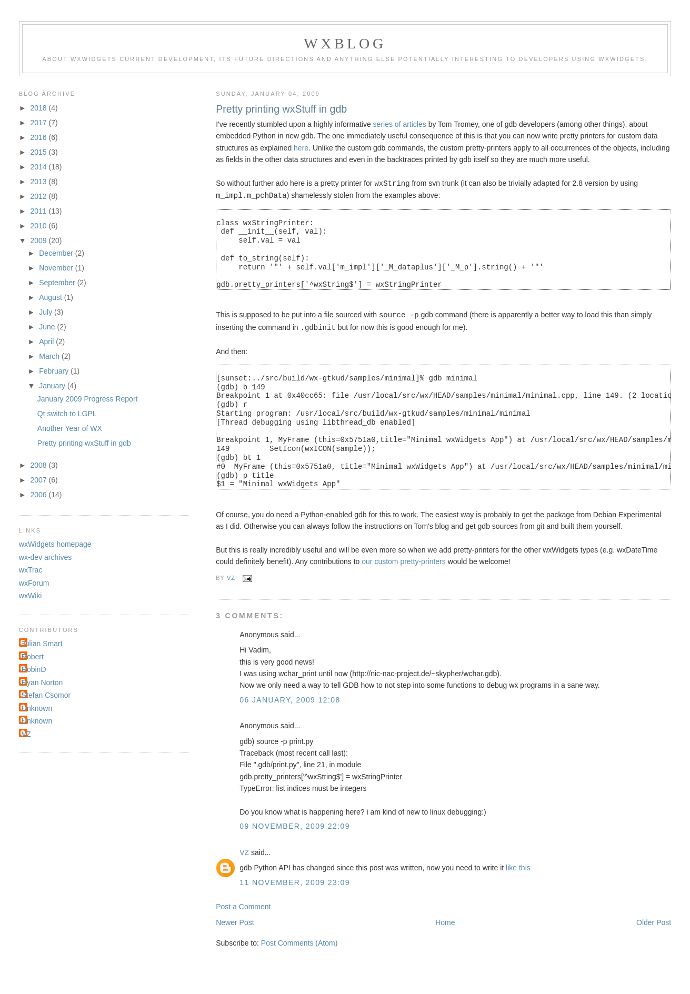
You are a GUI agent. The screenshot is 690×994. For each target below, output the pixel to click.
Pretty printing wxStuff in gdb (84, 443)
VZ (244, 850)
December (57, 253)
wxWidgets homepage (55, 544)
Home (445, 920)
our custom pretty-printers (404, 559)
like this (518, 865)
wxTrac (31, 570)
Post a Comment (243, 904)
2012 (39, 196)
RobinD (34, 669)
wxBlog (345, 43)
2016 (39, 137)
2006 (39, 494)
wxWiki (30, 595)
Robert (33, 656)
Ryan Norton (42, 682)
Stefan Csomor (46, 695)
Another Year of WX (69, 428)
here (301, 148)
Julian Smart (42, 643)
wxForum (34, 583)
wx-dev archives (45, 557)
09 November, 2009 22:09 (294, 824)
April (47, 341)
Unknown (37, 708)
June (48, 327)
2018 (39, 108)
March (50, 356)
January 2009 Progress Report (87, 399)
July (46, 312)
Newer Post (235, 920)
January (53, 385)
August (51, 297)
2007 (39, 480)
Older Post (653, 920)
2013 (39, 181)
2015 (39, 152)
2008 (39, 465)
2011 (39, 211)
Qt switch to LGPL (67, 413)
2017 (39, 122)
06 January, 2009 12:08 (289, 698)
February (55, 371)
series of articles (399, 124)
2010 (39, 226)
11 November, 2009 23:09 (294, 880)
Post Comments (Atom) (299, 941)
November (57, 268)
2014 (39, 167)
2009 (39, 240)
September (58, 282)
